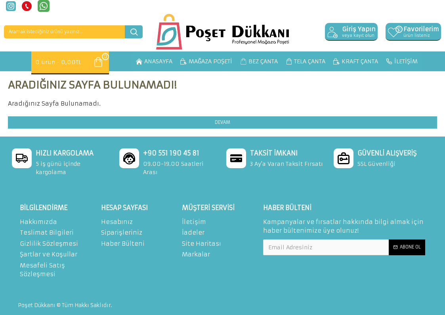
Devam (222, 122)
